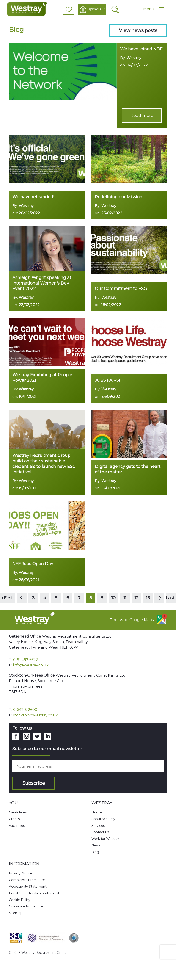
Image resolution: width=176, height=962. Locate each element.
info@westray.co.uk (31, 665)
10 (113, 597)
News (96, 845)
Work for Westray (105, 839)
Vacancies (17, 826)
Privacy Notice (20, 873)
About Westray (103, 819)
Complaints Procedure (27, 880)
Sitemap (15, 913)
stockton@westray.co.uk (35, 715)
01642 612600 (25, 710)
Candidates (18, 812)
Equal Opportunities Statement (34, 893)
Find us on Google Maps (138, 619)
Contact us (100, 832)
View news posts (138, 30)
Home (96, 812)
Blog (95, 852)
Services (98, 826)
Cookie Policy (19, 900)
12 (136, 597)
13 (148, 597)
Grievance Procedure (26, 906)
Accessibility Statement (28, 887)
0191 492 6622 (25, 660)
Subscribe (33, 783)
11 (125, 597)
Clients (14, 819)
